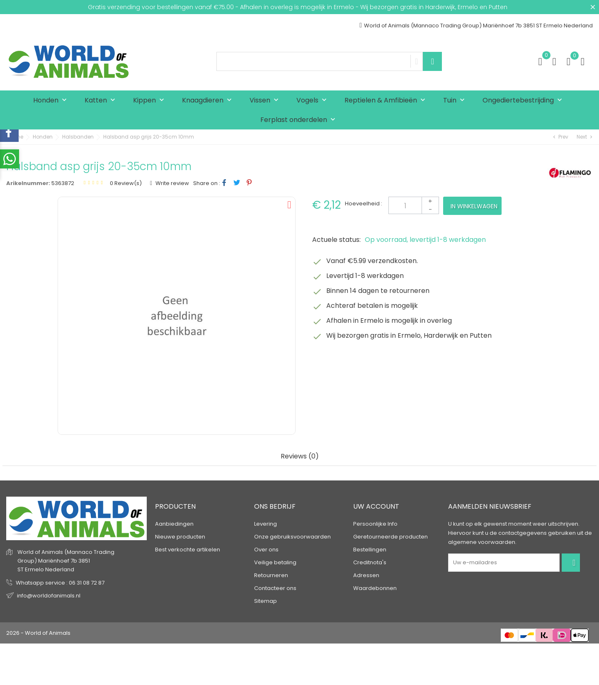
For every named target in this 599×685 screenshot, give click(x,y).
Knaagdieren (208, 100)
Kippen (150, 100)
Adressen (366, 575)
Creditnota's (369, 562)
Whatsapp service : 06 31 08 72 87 (60, 583)
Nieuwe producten (180, 537)
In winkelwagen (474, 206)
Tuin (455, 100)
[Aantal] (414, 205)
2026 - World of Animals (38, 633)
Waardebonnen (375, 588)
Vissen (266, 100)
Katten (102, 100)
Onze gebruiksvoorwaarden (292, 537)
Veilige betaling (275, 562)
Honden (51, 100)
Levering (265, 524)
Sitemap (265, 601)
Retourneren (271, 575)
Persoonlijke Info (375, 524)
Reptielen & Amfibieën (386, 100)
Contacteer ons (275, 588)
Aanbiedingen (174, 524)
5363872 (62, 183)
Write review (171, 183)
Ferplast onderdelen (299, 120)
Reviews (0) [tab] (300, 456)
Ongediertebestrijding (524, 100)
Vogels (313, 100)
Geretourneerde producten (390, 537)
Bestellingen (369, 549)
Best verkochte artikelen (187, 549)
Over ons (266, 549)
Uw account (376, 506)
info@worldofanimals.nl (48, 596)
